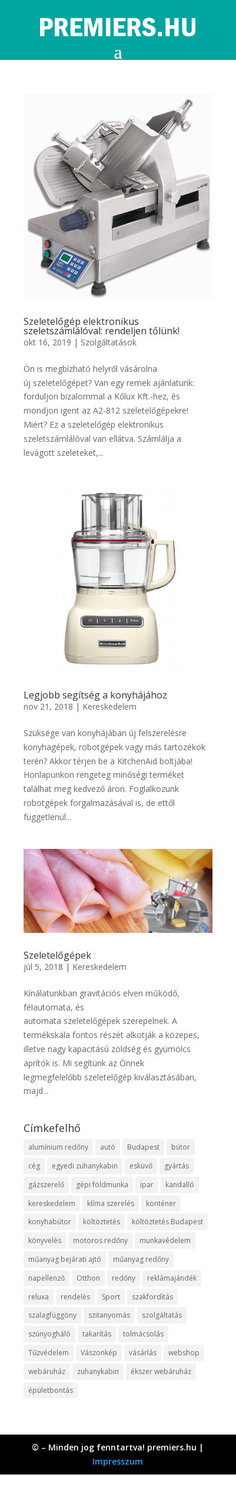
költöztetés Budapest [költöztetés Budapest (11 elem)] (167, 1222)
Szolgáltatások (109, 342)
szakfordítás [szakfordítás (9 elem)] (152, 1297)
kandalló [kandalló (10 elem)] (179, 1185)
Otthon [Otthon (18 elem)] (88, 1278)
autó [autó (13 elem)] (107, 1147)
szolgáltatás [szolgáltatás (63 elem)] (162, 1315)
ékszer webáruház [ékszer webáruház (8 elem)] (161, 1371)
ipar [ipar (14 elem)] (147, 1185)
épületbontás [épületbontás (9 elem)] (50, 1390)
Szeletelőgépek (57, 955)
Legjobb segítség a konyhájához (95, 694)
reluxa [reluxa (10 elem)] (38, 1297)
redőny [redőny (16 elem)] (123, 1278)
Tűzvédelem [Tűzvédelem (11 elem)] (48, 1353)
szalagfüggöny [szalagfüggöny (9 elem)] (52, 1315)
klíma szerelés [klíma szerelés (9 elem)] (110, 1203)
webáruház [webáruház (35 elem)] (46, 1371)
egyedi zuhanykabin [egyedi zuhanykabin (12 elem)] (85, 1166)
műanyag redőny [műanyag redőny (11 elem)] (141, 1259)
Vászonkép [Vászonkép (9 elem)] (99, 1353)
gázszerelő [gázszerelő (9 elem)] (46, 1185)
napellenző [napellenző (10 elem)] (46, 1278)
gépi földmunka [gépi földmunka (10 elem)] (102, 1185)
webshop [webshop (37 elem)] (184, 1353)
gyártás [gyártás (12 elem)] (176, 1166)
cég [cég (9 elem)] (34, 1166)
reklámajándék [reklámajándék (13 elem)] (172, 1278)
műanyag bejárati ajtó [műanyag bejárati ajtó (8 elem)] (64, 1259)
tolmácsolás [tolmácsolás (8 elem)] (143, 1334)
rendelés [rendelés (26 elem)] (75, 1297)
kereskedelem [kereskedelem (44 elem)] (51, 1203)
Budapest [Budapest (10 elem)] (143, 1147)
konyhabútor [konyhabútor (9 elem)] (49, 1222)
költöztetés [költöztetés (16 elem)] (101, 1222)
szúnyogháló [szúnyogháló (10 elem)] (49, 1334)
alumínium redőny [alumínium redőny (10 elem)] (58, 1147)
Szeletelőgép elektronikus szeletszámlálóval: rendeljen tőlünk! (102, 326)
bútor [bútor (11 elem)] (180, 1147)
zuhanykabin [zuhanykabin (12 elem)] (98, 1371)
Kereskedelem (109, 706)
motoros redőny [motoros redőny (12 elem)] (100, 1240)
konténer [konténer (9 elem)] (161, 1203)
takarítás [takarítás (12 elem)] (96, 1334)
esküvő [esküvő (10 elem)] (140, 1166)
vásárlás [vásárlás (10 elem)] (143, 1353)
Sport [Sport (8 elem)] (111, 1297)
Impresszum (117, 1461)
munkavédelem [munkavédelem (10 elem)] (165, 1240)
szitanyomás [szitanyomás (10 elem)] (109, 1315)
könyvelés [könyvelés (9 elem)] (44, 1240)
